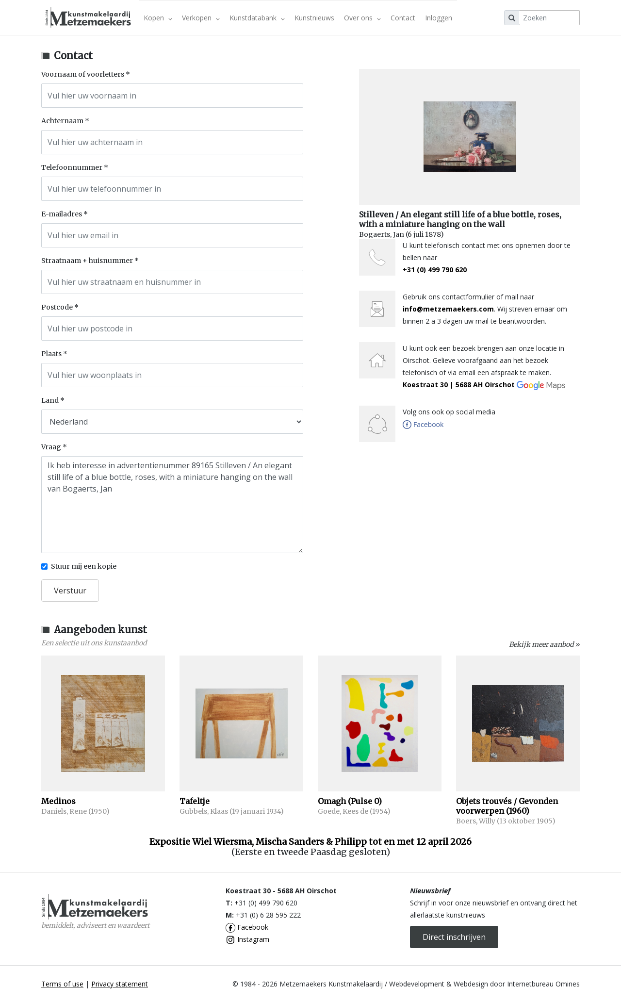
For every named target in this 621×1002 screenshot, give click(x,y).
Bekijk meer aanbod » (544, 644)
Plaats (51, 353)
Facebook (247, 927)
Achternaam (62, 120)
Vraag (51, 447)
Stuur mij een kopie (83, 566)
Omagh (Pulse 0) (350, 801)
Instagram (247, 939)
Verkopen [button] (201, 17)
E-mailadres (61, 214)
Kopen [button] (158, 17)
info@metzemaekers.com (448, 308)
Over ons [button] (362, 17)
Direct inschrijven (454, 937)
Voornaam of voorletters (82, 74)
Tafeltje (195, 801)
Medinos (58, 801)
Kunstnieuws (314, 17)
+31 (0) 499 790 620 (435, 269)
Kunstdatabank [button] (257, 17)
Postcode (57, 307)
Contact (403, 17)
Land (50, 400)
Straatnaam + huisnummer (87, 260)
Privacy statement (119, 983)
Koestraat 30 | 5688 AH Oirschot (484, 384)
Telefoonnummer (71, 167)
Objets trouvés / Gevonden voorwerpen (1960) (507, 806)
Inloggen (438, 17)
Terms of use (62, 983)
